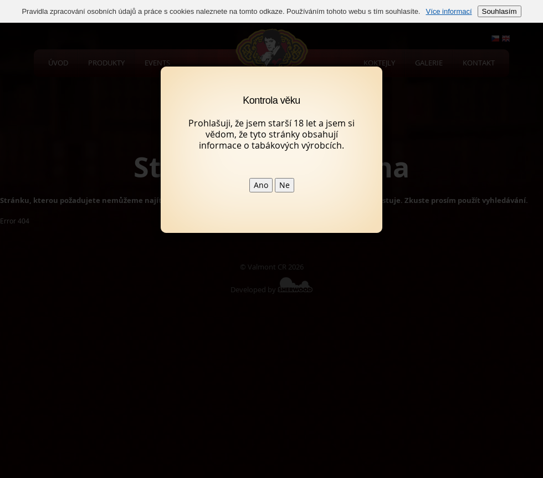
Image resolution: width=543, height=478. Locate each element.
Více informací (449, 11)
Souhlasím (499, 11)
